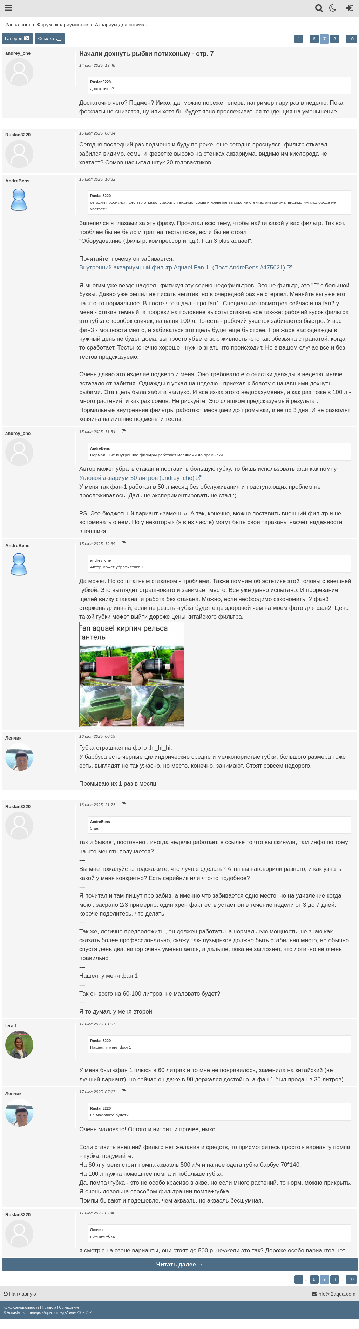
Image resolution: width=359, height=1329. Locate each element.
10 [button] (351, 38)
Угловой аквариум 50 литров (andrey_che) (136, 478)
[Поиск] (319, 9)
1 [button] (299, 38)
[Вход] (348, 9)
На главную (20, 1294)
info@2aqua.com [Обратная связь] (333, 1294)
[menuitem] (21, 1307)
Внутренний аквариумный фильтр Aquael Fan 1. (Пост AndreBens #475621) (182, 267)
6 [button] (314, 38)
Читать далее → (179, 1264)
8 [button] (334, 38)
